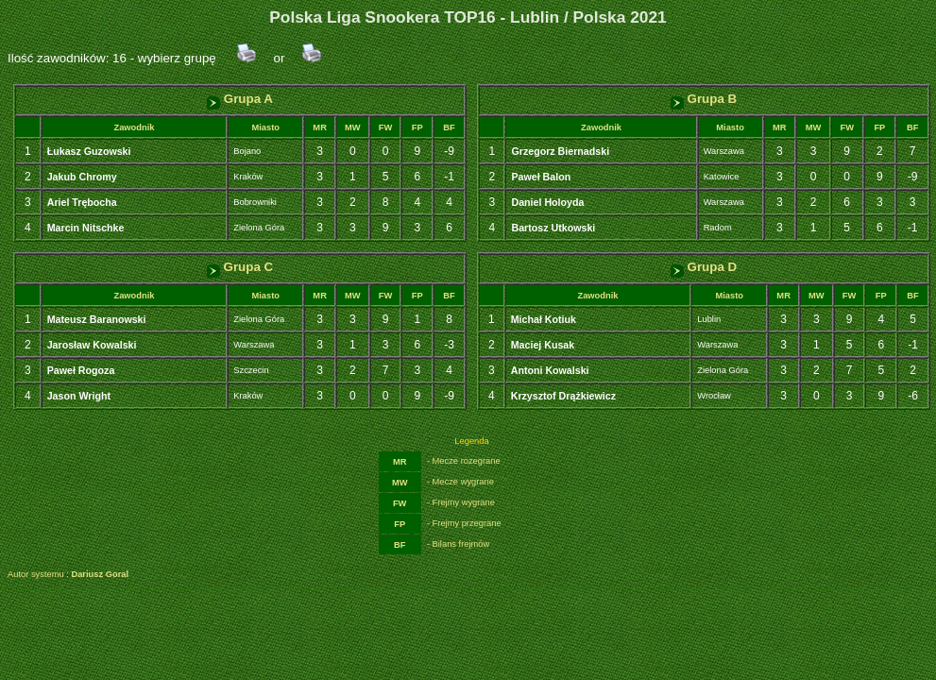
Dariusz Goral (99, 574)
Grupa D (704, 267)
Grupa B (704, 99)
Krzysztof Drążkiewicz (563, 395)
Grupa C (240, 267)
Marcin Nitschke (86, 227)
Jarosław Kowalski (92, 344)
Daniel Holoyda (547, 202)
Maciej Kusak (543, 344)
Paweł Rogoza (81, 370)
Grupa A (240, 99)
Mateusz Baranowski (96, 319)
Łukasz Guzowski (89, 151)
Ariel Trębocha (82, 202)
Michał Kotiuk (543, 319)
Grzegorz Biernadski (560, 151)
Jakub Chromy (82, 176)
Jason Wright (79, 395)
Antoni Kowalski (550, 370)
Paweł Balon (540, 176)
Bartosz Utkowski (553, 227)
